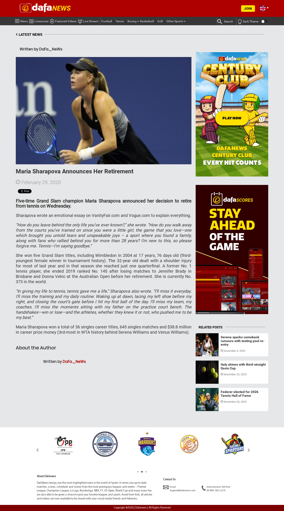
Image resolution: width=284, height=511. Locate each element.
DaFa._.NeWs (74, 361)
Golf (160, 21)
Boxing (132, 21)
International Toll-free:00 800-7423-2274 (216, 488)
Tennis (119, 21)
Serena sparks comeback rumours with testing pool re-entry (242, 340)
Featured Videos (63, 20)
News (21, 20)
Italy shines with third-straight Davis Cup (243, 366)
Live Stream (88, 20)
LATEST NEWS (29, 34)
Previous (35, 450)
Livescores (38, 20)
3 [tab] (146, 472)
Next (249, 450)
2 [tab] (142, 472)
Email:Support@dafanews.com (179, 488)
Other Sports (174, 21)
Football (106, 21)
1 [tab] (138, 472)
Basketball (147, 21)
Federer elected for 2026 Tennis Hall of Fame (239, 394)
